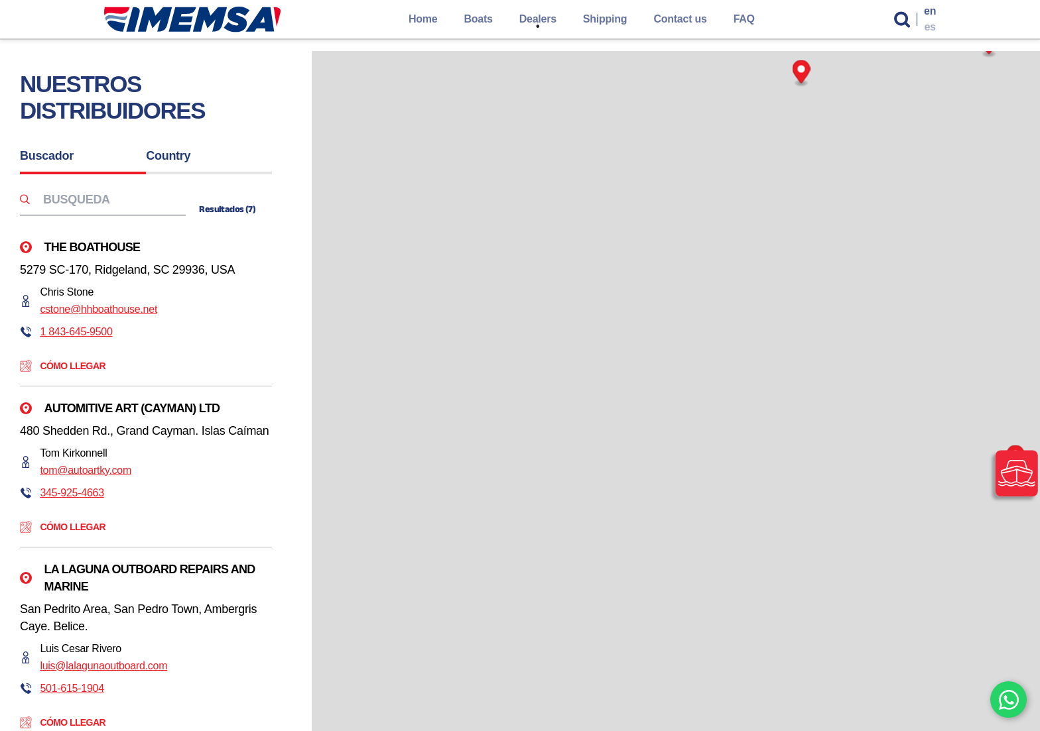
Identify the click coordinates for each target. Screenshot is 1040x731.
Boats (478, 19)
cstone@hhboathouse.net (98, 309)
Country (168, 155)
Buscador (47, 155)
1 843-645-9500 (76, 331)
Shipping (605, 19)
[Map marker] (802, 73)
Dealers (537, 19)
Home (423, 19)
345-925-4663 (71, 492)
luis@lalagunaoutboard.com (103, 665)
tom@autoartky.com (85, 470)
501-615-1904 (71, 688)
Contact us (679, 19)
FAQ (744, 19)
